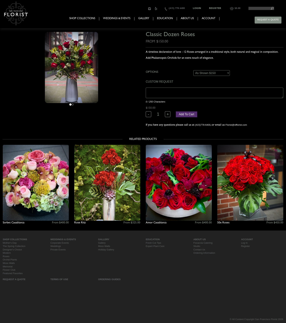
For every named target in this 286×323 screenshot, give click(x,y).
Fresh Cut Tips (153, 242)
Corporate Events (59, 242)
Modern (7, 253)
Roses (6, 256)
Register (215, 8)
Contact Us (199, 249)
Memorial (7, 266)
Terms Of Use (59, 279)
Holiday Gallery (106, 249)
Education (165, 18)
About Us (187, 18)
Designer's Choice (12, 249)
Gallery (143, 18)
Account (208, 18)
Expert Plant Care (155, 246)
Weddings (55, 246)
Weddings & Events (116, 18)
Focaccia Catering (202, 242)
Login (197, 8)
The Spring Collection (14, 246)
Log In (244, 242)
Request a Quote (268, 20)
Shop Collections (82, 18)
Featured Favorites (13, 273)
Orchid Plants (10, 259)
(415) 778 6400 (177, 8)
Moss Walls (9, 263)
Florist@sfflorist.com (236, 124)
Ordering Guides (109, 279)
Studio (196, 246)
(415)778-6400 (202, 124)
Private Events (58, 249)
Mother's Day (10, 242)
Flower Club (9, 269)
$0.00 (237, 8)
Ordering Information (204, 253)
